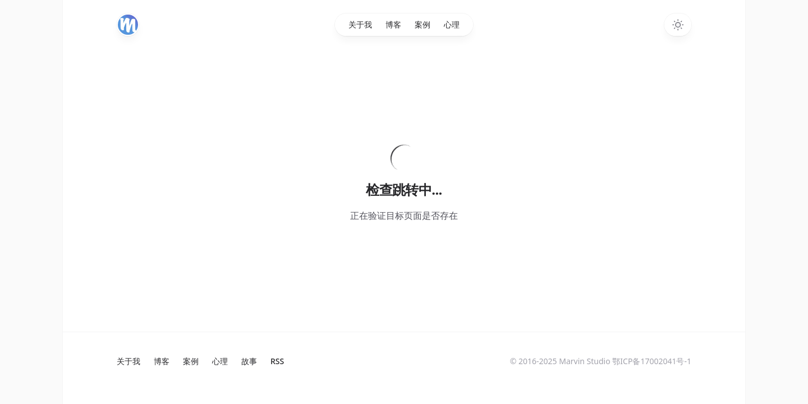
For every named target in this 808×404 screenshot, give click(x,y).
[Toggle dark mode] (677, 24)
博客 (393, 24)
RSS (277, 361)
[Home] (128, 25)
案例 (422, 24)
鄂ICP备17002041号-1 (651, 361)
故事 (249, 361)
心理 (452, 24)
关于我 (360, 24)
